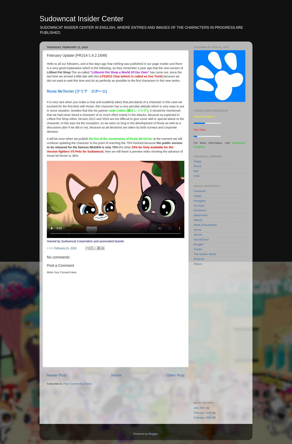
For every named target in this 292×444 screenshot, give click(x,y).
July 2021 (199, 407)
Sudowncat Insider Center (81, 19)
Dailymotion (201, 215)
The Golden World (205, 254)
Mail (196, 171)
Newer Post (57, 375)
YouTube (199, 205)
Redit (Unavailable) (205, 224)
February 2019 (202, 412)
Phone (198, 166)
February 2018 (202, 417)
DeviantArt (200, 210)
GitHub (198, 220)
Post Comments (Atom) (77, 383)
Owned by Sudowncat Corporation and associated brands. (86, 241)
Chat (197, 175)
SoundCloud (201, 239)
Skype (197, 161)
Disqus (198, 263)
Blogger (153, 433)
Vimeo (197, 229)
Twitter (198, 195)
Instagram (200, 200)
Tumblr (198, 249)
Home (116, 375)
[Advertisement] (219, 333)
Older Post (175, 375)
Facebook (200, 191)
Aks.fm (198, 234)
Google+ (199, 244)
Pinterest (199, 258)
